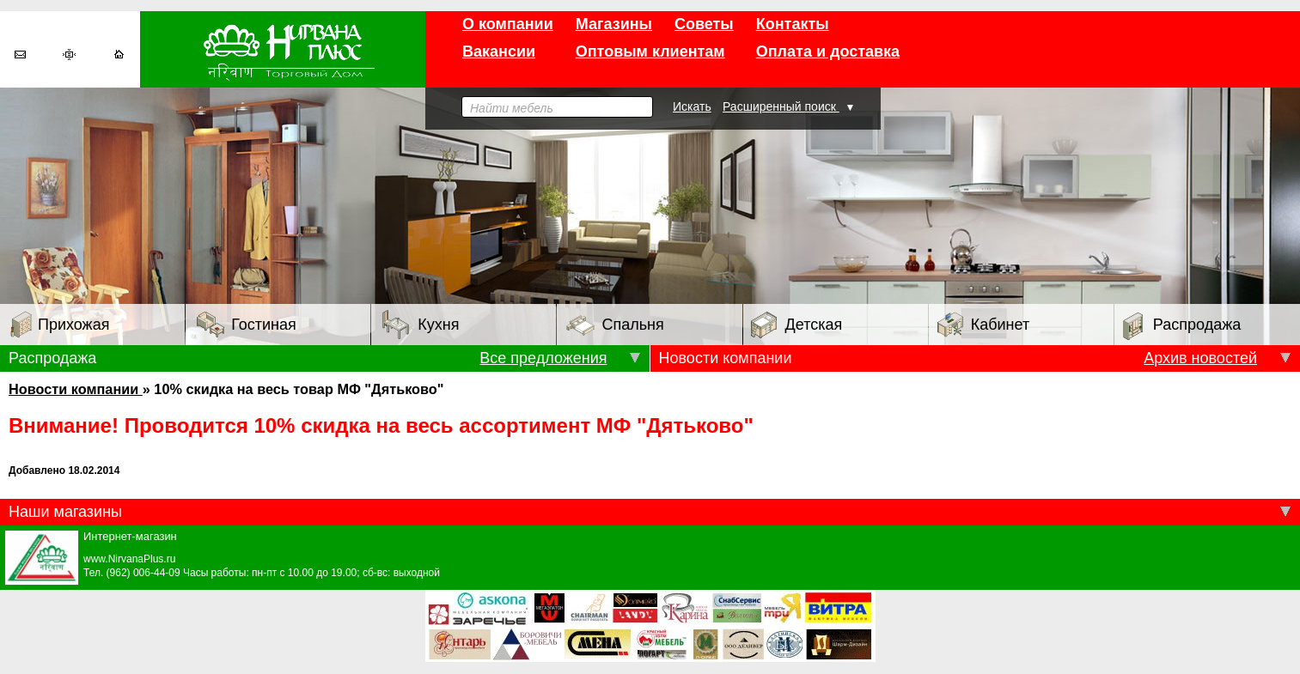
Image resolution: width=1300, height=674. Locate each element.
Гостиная (246, 324)
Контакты (792, 24)
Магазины (614, 24)
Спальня (614, 325)
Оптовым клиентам (650, 51)
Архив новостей (1200, 358)
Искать (692, 106)
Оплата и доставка (828, 51)
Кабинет (983, 324)
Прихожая (59, 324)
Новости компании (76, 389)
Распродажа (1182, 326)
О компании (507, 24)
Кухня (420, 324)
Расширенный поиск (781, 106)
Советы (704, 24)
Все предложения (543, 358)
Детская (797, 325)
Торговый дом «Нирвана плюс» (282, 49)
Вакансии (498, 51)
